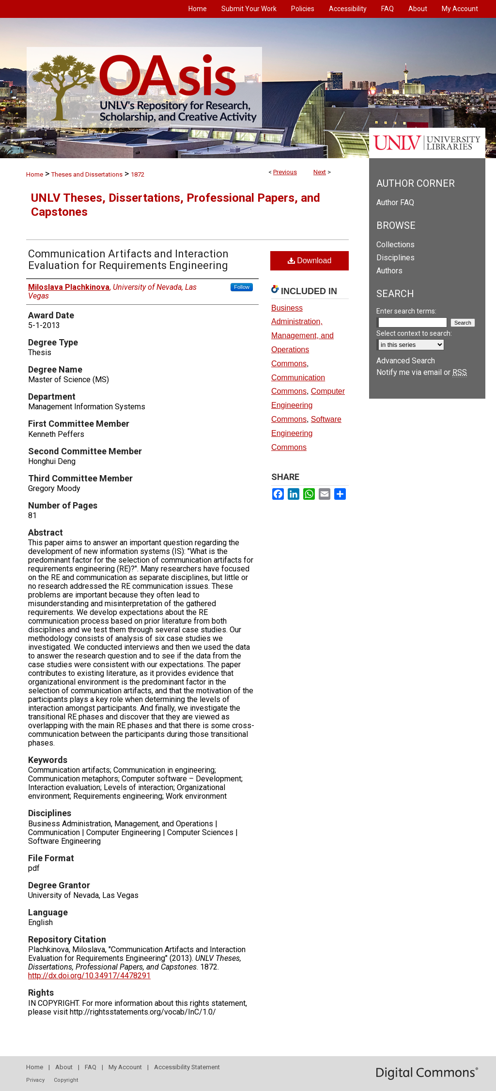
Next (319, 172)
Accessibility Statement (187, 1067)
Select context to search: (414, 333)
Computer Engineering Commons (308, 405)
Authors (389, 270)
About (64, 1067)
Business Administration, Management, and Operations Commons (302, 336)
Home (34, 174)
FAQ (90, 1067)
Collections (395, 244)
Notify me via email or (421, 372)
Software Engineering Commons (306, 433)
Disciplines (395, 257)
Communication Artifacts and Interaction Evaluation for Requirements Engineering (128, 259)
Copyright (66, 1080)
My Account (125, 1067)
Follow (241, 287)
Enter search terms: (406, 311)
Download (310, 260)
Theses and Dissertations (87, 174)
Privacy (35, 1080)
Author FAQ (395, 202)
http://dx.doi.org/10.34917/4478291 (89, 975)
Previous (285, 172)
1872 (137, 174)
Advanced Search (405, 360)
